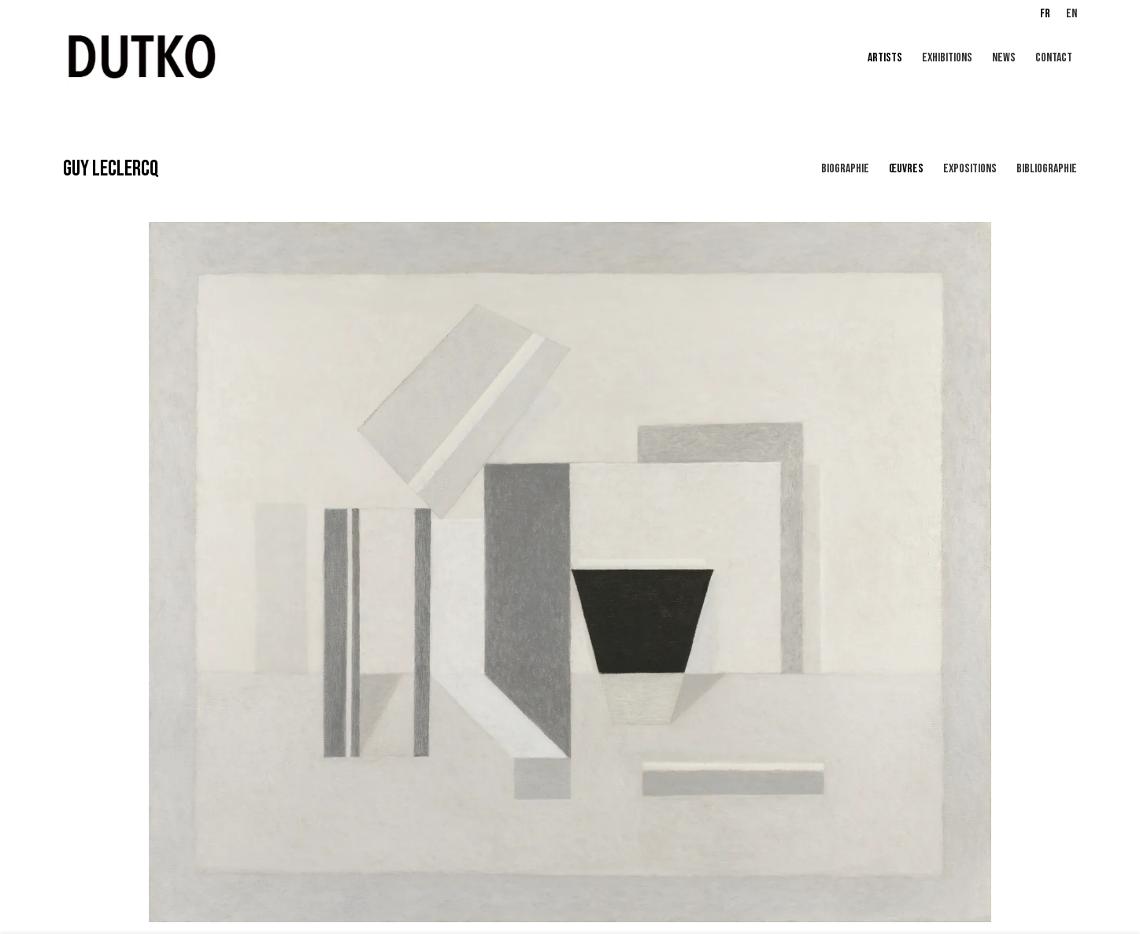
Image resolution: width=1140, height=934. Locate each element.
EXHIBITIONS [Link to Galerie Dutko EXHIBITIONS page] (947, 57)
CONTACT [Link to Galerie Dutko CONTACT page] (1053, 57)
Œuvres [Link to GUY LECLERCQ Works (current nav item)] (906, 168)
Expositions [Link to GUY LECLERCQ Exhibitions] (970, 168)
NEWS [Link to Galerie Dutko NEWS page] (1004, 57)
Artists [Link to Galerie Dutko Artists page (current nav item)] (885, 57)
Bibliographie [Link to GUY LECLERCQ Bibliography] (1046, 168)
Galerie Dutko (252, 58)
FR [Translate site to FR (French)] (1045, 13)
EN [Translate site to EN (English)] (1071, 13)
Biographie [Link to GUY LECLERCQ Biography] (845, 168)
